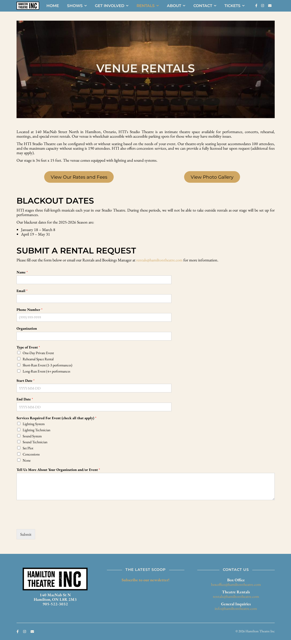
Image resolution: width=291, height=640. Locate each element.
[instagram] (263, 5)
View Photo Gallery (212, 177)
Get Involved (109, 5)
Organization (27, 328)
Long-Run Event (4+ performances (46, 371)
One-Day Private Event (38, 352)
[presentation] (51, 522)
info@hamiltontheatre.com (236, 608)
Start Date (25, 380)
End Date (25, 399)
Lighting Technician (36, 430)
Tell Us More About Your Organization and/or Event (58, 469)
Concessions (31, 454)
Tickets (232, 5)
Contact (202, 5)
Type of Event (28, 347)
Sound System (32, 436)
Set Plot (28, 448)
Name (22, 272)
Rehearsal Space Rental (38, 359)
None (27, 460)
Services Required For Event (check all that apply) (56, 418)
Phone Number (29, 309)
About (174, 5)
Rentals (146, 5)
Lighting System (34, 423)
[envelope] (270, 5)
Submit (25, 534)
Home (52, 5)
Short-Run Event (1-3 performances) (47, 365)
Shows (75, 5)
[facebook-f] (256, 5)
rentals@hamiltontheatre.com (159, 260)
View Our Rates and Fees (79, 177)
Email (22, 291)
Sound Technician (35, 442)
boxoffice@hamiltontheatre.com (236, 584)
